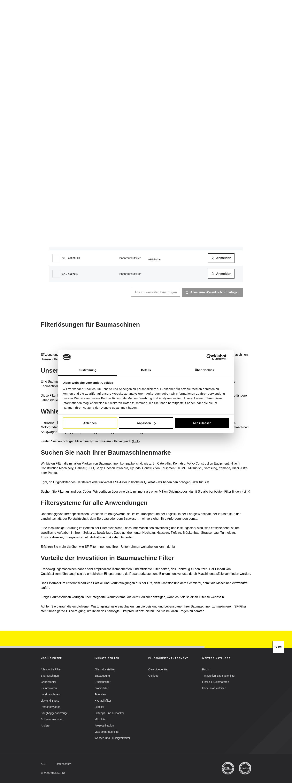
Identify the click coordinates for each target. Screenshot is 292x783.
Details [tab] (146, 370)
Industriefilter (115, 19)
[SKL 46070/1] (56, 274)
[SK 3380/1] (56, 163)
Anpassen (146, 423)
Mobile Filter (85, 19)
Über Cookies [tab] (204, 370)
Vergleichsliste (144, 19)
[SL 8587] (56, 195)
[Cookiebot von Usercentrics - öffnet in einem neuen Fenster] (212, 357)
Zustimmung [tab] (87, 370)
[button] (208, 9)
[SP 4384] (56, 148)
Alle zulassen (202, 423)
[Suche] (242, 19)
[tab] (81, 92)
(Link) (136, 441)
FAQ (197, 19)
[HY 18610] (56, 211)
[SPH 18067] (56, 226)
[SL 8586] (56, 179)
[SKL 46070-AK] (56, 258)
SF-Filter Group (174, 19)
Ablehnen (89, 423)
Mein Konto (237, 9)
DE (190, 9)
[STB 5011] (56, 242)
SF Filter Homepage (53, 29)
